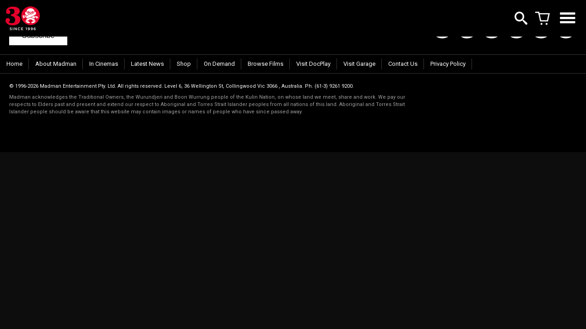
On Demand (219, 63)
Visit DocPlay (313, 63)
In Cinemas (103, 63)
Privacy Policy (448, 63)
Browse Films (265, 63)
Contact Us (403, 63)
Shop (184, 63)
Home (14, 63)
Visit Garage (359, 63)
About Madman (55, 63)
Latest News (147, 63)
